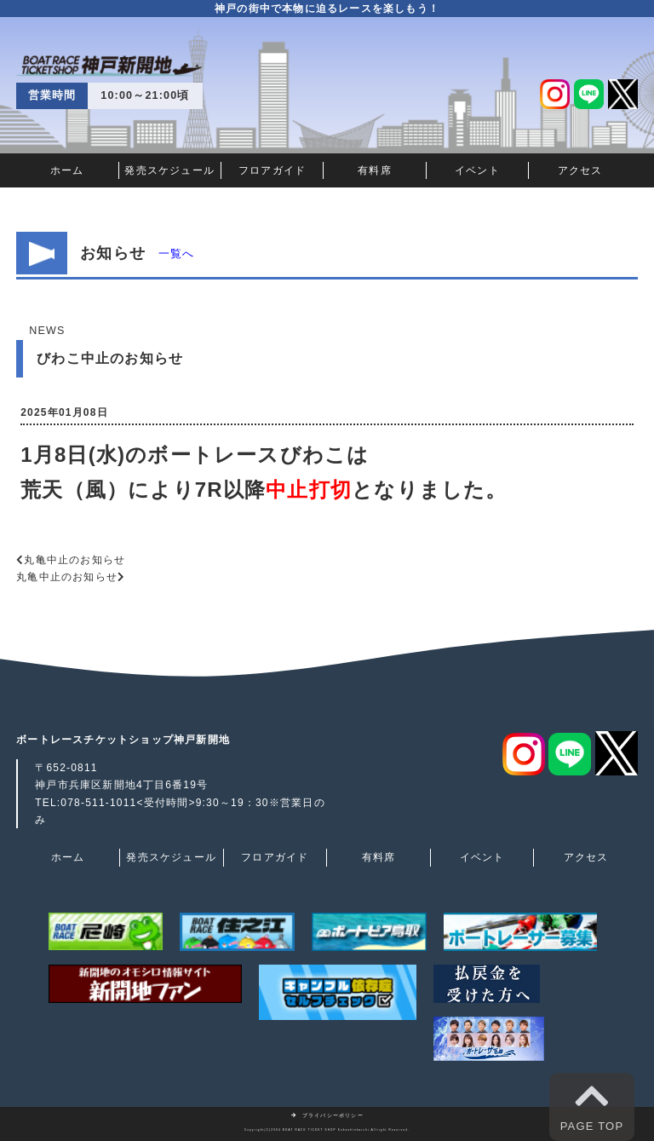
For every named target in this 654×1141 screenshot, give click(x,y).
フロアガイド (272, 170)
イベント (477, 170)
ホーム (67, 170)
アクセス (580, 170)
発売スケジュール (169, 170)
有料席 (375, 170)
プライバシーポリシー (327, 1115)
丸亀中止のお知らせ (74, 560)
